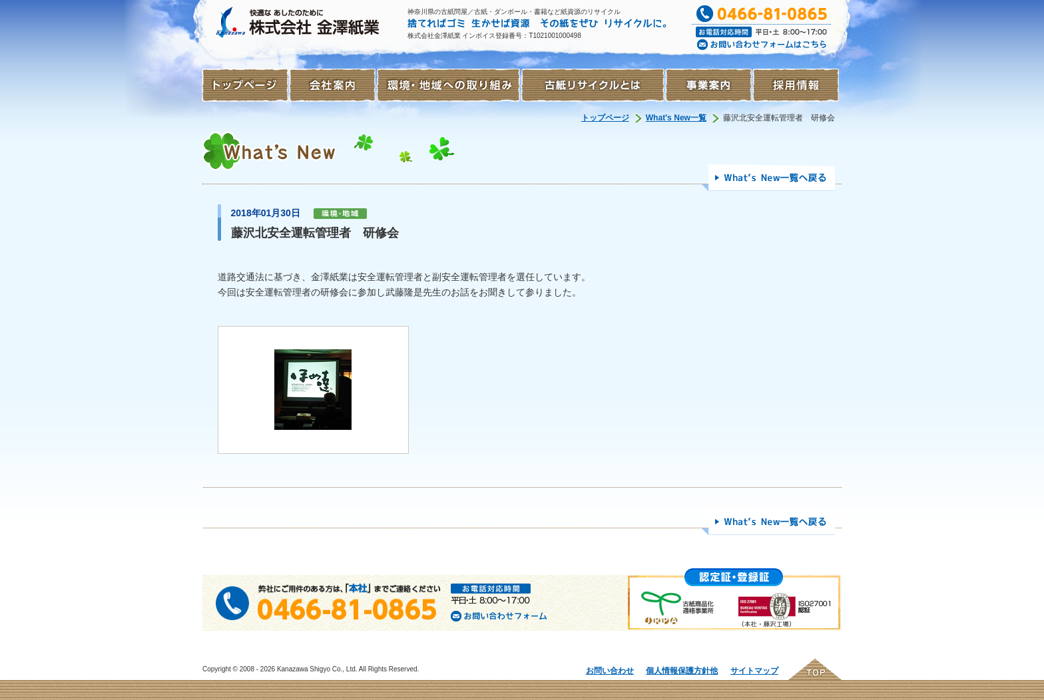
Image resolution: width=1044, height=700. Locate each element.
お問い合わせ (610, 670)
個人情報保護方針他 (682, 670)
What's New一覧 (676, 117)
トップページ (605, 117)
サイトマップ (754, 670)
